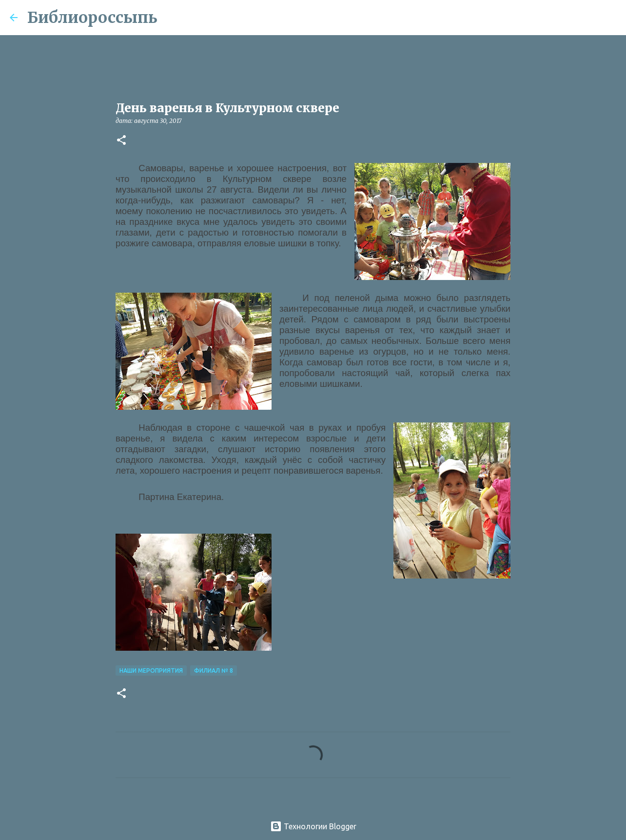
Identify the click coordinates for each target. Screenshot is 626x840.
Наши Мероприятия (151, 670)
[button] (121, 140)
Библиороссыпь (92, 17)
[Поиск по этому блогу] (567, 17)
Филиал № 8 (213, 670)
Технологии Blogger (313, 826)
